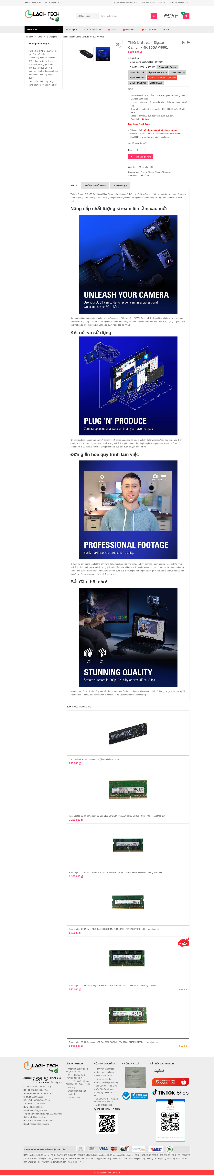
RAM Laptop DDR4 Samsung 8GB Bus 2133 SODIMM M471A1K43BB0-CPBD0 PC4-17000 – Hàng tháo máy (117, 816)
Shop (40, 37)
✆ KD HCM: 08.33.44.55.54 (153, 3)
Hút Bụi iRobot (31, 1158)
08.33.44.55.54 (38, 1087)
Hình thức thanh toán (105, 1069)
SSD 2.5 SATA (69, 1155)
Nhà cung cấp (74, 1098)
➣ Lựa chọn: (133, 58)
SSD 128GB (140, 1155)
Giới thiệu (72, 1087)
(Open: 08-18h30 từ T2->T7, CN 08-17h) (77, 1070)
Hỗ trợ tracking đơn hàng (107, 1082)
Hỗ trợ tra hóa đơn (104, 1079)
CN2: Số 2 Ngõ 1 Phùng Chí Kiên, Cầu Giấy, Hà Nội (78, 1082)
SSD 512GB (164, 1155)
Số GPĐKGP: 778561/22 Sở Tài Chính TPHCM (106, 1100)
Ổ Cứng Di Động (145, 1158)
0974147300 (39, 1100)
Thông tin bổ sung (95, 185)
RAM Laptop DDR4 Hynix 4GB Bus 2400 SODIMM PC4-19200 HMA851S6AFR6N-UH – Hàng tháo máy (114, 929)
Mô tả (73, 185)
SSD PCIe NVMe (85, 1155)
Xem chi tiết (175, 133)
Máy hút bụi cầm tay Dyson (54, 1162)
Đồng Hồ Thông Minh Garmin (174, 1158)
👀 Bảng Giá (71, 30)
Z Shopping (52, 37)
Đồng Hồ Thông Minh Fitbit (51, 1158)
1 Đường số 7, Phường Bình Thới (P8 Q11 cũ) (47, 1079)
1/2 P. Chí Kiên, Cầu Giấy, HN (49, 1082)
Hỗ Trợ (166, 30)
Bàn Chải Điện (30, 1162)
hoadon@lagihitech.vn (39, 1124)
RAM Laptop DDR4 (108, 1158)
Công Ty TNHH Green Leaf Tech (107, 1094)
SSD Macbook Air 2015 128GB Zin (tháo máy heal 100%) (94, 759)
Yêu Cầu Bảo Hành (104, 1089)
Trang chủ (29, 37)
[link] (135, 1106)
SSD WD (133, 1158)
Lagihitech (159, 1071)
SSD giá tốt (44, 1155)
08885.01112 (38, 1097)
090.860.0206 (39, 1103)
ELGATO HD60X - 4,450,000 (142, 67)
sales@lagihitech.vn (39, 1110)
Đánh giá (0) (120, 185)
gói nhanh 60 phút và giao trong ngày (161, 130)
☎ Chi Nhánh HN (52, 3)
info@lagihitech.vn (38, 1117)
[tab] (73, 185)
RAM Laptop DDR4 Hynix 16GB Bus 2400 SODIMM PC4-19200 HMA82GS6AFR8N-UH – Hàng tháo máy (115, 872)
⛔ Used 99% (128, 30)
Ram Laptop (127, 1155)
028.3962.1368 (46, 1093)
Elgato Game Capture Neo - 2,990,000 (147, 62)
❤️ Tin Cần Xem (148, 30)
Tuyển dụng (73, 1094)
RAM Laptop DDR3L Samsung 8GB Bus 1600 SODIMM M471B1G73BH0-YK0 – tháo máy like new (112, 985)
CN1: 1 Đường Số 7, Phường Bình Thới (76, 1076)
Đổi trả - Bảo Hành (104, 1075)
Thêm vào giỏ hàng (142, 157)
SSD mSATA (56, 1155)
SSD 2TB (186, 1155)
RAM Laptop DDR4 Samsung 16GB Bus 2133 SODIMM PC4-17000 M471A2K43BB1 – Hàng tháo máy (114, 1042)
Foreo (157, 1158)
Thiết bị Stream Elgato (150, 172)
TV (39, 1162)
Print (131, 167)
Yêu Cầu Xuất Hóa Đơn (106, 1086)
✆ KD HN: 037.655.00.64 (179, 3)
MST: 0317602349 (104, 1105)
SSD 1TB (176, 1155)
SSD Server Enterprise (74, 1158)
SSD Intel (123, 1158)
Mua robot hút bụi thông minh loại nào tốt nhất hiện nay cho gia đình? (43, 74)
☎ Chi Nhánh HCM (33, 3)
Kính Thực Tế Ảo (75, 1162)
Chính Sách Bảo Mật (77, 1091)
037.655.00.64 (37, 1090)
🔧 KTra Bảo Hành (92, 30)
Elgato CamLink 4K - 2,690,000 (162, 77)
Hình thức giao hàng (105, 1072)
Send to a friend (147, 167)
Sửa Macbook (100, 1155)
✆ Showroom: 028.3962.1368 (126, 3)
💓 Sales (112, 30)
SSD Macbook (114, 1155)
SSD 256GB (152, 1155)
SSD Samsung (92, 1158)
